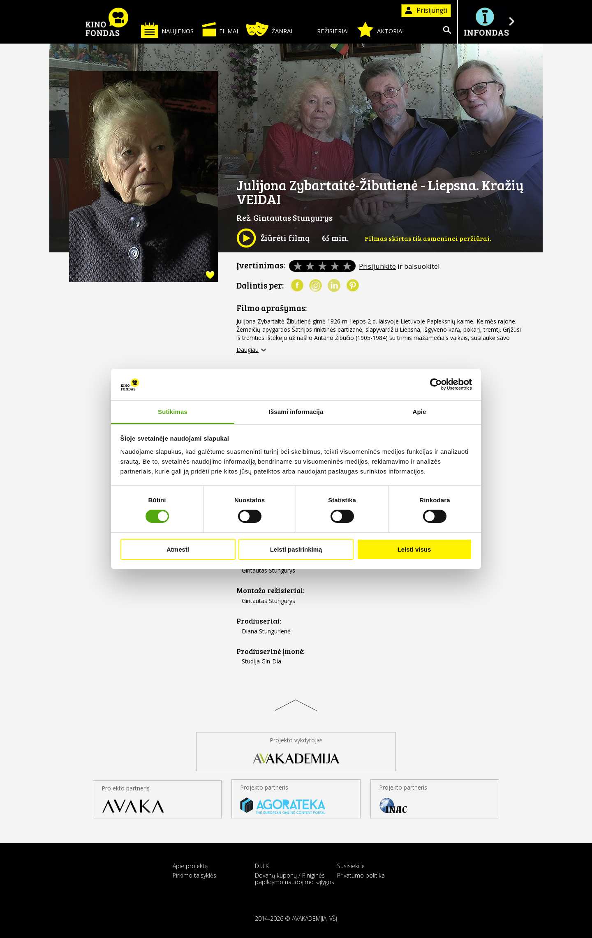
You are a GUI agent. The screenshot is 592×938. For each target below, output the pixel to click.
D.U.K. (262, 866)
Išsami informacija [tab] (296, 411)
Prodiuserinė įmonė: (270, 651)
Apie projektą (190, 866)
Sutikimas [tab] (172, 411)
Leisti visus (414, 549)
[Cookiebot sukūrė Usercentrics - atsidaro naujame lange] (436, 384)
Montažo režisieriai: (270, 590)
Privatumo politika (361, 875)
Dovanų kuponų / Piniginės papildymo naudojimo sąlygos (294, 878)
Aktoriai (380, 29)
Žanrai (269, 29)
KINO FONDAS (107, 22)
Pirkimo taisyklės (194, 875)
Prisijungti (426, 10)
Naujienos (167, 30)
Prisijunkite (377, 266)
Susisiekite (351, 866)
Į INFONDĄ (486, 21)
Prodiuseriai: (258, 621)
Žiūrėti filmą (273, 238)
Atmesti (177, 549)
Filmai (220, 29)
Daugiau (247, 350)
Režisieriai (325, 29)
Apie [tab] (419, 411)
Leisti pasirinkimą (296, 549)
